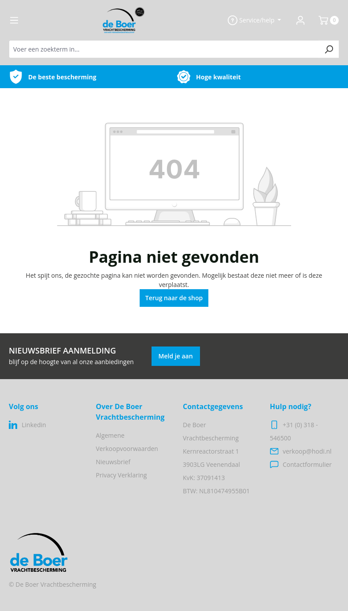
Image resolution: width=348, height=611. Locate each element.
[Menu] (14, 20)
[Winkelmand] (325, 20)
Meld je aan (176, 356)
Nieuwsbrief (113, 462)
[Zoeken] (328, 49)
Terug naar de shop (174, 298)
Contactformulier (307, 464)
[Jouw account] (300, 20)
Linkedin (34, 425)
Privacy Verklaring (121, 475)
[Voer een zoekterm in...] (164, 49)
